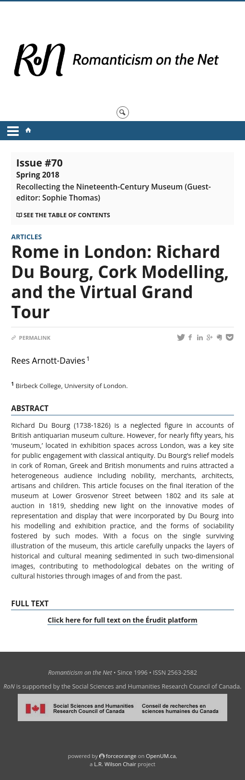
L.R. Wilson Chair (115, 764)
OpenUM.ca (160, 755)
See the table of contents (66, 215)
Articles (26, 236)
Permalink (30, 337)
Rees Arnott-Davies (48, 360)
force (120, 755)
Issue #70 (113, 179)
